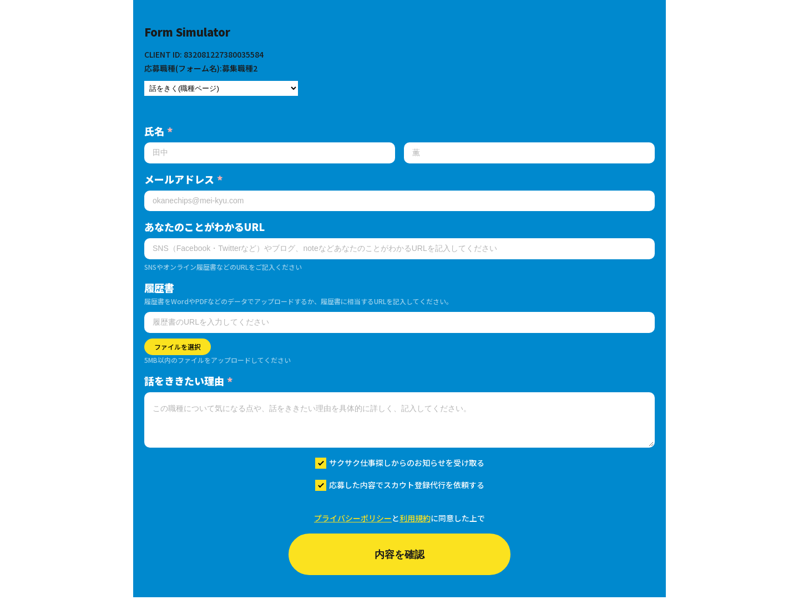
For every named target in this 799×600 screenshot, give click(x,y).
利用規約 (415, 518)
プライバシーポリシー (353, 518)
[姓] (269, 152)
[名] (529, 152)
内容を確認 (399, 555)
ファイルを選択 (177, 346)
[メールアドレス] (399, 201)
